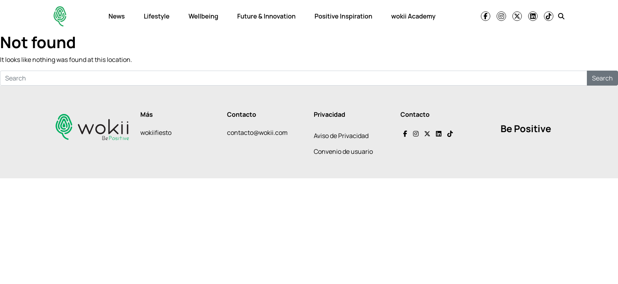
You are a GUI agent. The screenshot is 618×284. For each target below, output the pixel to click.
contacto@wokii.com (257, 132)
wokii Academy (413, 16)
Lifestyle (156, 16)
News (116, 16)
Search (602, 78)
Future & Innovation (266, 16)
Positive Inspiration (343, 16)
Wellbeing (203, 16)
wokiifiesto (155, 132)
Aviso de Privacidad (341, 135)
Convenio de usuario (343, 151)
